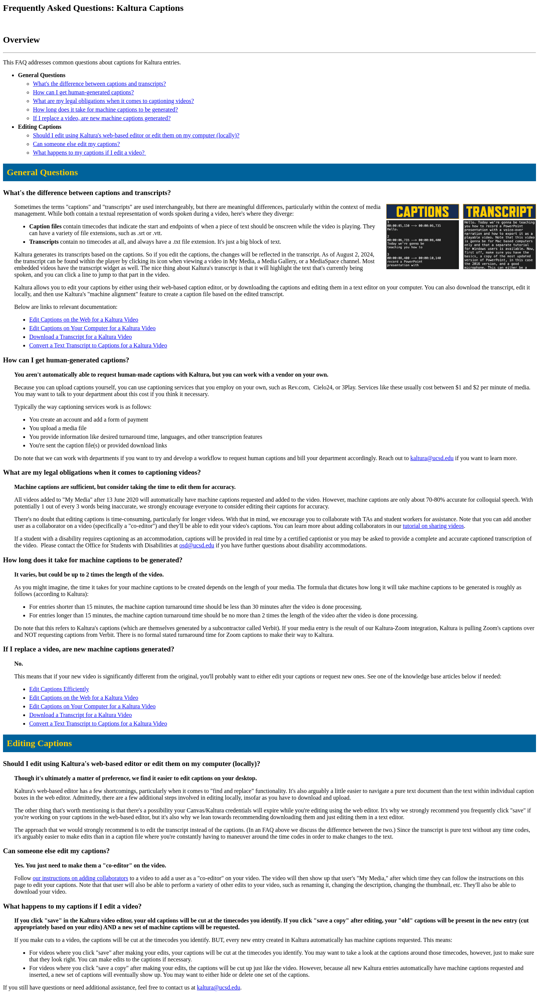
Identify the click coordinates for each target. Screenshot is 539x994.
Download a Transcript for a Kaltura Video (80, 337)
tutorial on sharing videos (433, 526)
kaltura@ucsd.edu (432, 458)
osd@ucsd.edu (196, 545)
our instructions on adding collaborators (80, 878)
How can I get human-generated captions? (83, 92)
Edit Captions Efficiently (59, 689)
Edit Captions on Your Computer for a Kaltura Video (92, 328)
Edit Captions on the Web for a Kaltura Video (83, 319)
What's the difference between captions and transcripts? (99, 83)
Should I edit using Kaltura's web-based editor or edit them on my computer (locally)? (136, 135)
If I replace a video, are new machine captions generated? (102, 118)
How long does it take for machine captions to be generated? (105, 109)
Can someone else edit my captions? (76, 144)
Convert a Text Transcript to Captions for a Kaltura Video (98, 345)
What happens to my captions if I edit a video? (89, 152)
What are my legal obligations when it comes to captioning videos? (113, 101)
